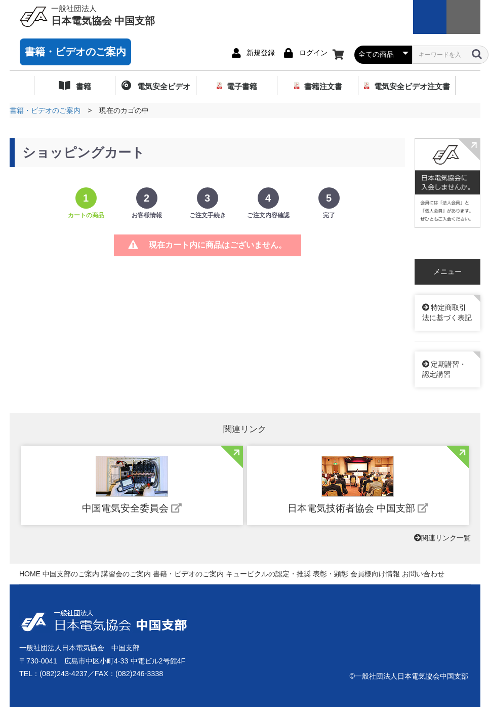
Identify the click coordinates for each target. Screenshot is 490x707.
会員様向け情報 (375, 574)
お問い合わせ (423, 574)
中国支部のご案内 (71, 574)
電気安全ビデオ (162, 86)
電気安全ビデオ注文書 (412, 86)
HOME (29, 574)
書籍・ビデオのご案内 (75, 51)
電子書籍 (242, 86)
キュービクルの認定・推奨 (268, 574)
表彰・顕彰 (330, 574)
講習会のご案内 (126, 574)
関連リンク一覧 (442, 538)
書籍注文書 (323, 86)
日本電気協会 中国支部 (103, 14)
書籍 (82, 86)
